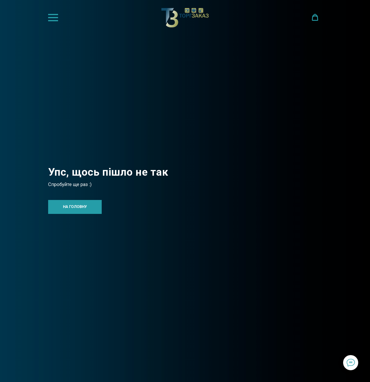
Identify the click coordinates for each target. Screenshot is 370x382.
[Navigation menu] (53, 17)
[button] (315, 17)
